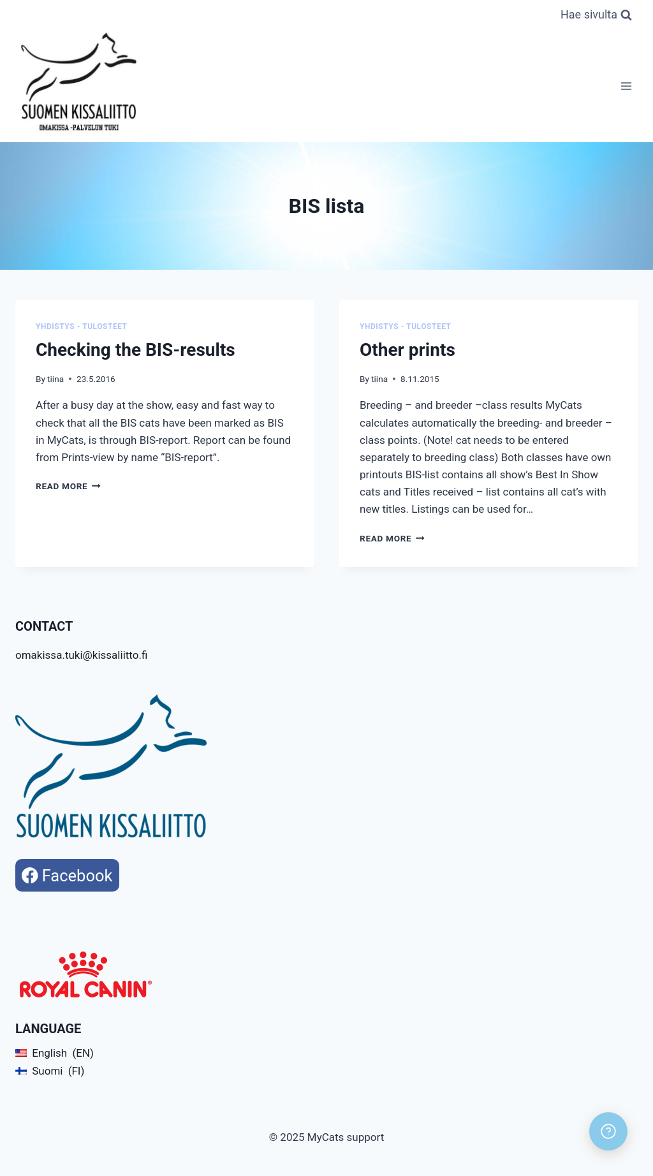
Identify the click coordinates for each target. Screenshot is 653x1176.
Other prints (407, 349)
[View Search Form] (596, 15)
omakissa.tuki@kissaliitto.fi (81, 655)
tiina (55, 379)
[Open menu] (626, 86)
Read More (68, 486)
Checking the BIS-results (135, 349)
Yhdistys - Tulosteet (82, 326)
